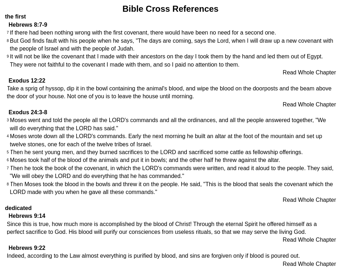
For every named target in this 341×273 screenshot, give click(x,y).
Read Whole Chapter (309, 72)
